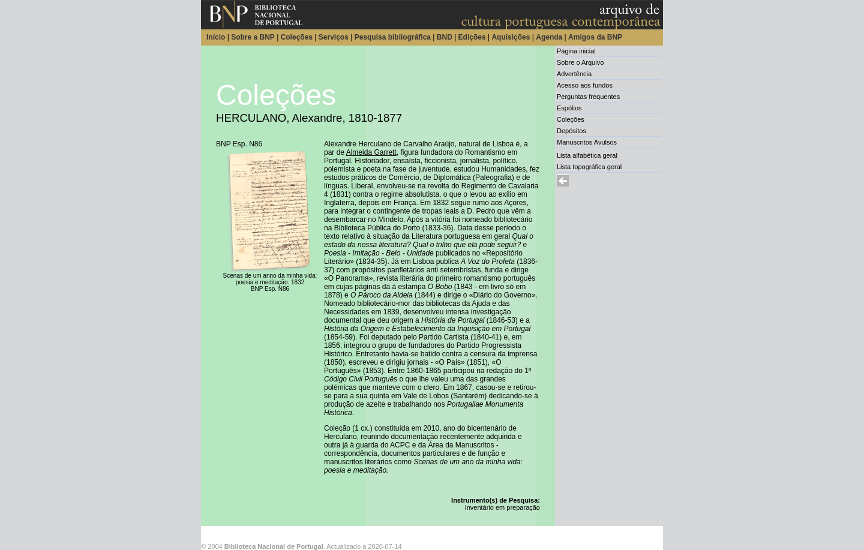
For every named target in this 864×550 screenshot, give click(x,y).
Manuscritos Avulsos (587, 142)
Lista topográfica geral (589, 166)
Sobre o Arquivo (580, 62)
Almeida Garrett (371, 152)
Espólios (569, 108)
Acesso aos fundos (585, 85)
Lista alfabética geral (587, 155)
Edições (472, 37)
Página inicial (576, 51)
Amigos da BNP (595, 37)
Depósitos (571, 130)
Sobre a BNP (253, 37)
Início (215, 37)
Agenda (549, 37)
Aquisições (510, 37)
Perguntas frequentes (588, 96)
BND (444, 37)
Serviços (334, 37)
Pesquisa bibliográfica (393, 37)
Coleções (297, 37)
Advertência (574, 73)
